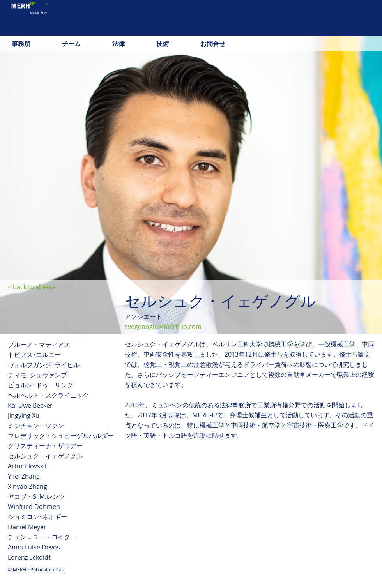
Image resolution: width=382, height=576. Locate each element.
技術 (162, 43)
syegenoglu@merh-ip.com (163, 326)
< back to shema (32, 287)
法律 (118, 43)
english (314, 29)
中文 (368, 29)
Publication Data (48, 569)
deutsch (282, 29)
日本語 (344, 29)
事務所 (21, 43)
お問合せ (212, 43)
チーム (71, 43)
